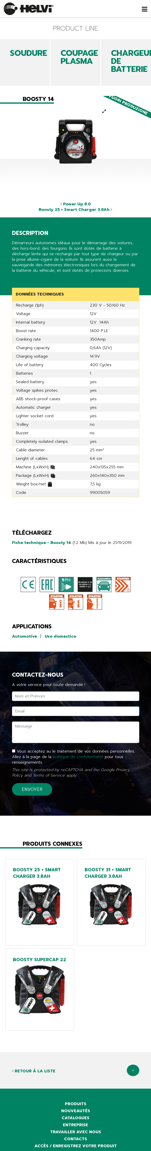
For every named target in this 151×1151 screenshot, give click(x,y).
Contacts (75, 1139)
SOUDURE (28, 53)
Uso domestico (60, 636)
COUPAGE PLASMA (79, 57)
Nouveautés (75, 1111)
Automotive (24, 636)
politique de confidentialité (78, 757)
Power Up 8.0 (75, 204)
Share (17, 280)
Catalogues (75, 1118)
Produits (75, 1104)
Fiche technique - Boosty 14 (41, 543)
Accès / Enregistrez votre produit (75, 1146)
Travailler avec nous (75, 1132)
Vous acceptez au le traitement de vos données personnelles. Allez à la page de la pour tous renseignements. (73, 757)
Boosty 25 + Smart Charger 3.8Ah (75, 210)
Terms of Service (49, 775)
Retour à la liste (33, 1071)
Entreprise (75, 1125)
